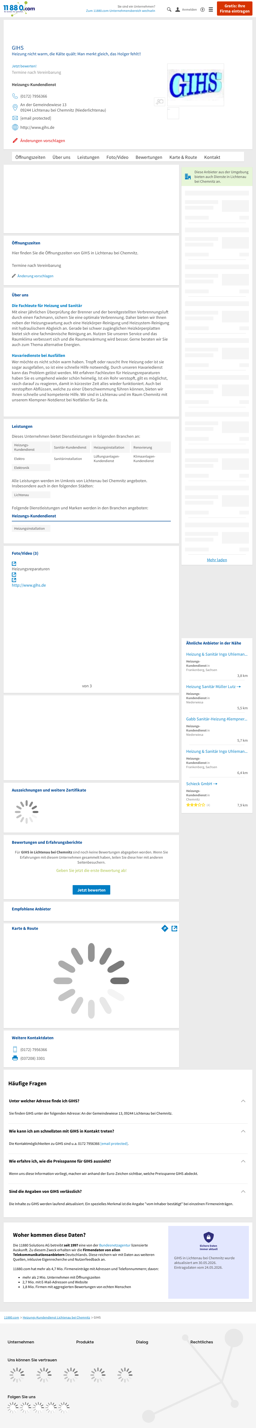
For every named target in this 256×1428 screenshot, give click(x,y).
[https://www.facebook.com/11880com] (13, 1407)
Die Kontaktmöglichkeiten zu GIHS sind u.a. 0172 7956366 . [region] (69, 1143)
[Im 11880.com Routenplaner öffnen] (164, 927)
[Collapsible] (243, 1101)
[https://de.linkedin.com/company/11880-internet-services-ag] (51, 1407)
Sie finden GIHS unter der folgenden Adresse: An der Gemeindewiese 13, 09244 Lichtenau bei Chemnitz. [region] (90, 1113)
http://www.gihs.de (29, 585)
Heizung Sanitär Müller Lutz (211, 686)
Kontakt (212, 157)
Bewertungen (149, 157)
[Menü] (213, 9)
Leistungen (88, 157)
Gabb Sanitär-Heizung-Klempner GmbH (217, 719)
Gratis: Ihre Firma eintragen (235, 8)
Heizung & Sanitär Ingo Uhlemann (216, 654)
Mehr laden (217, 560)
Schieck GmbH (199, 783)
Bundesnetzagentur (115, 1245)
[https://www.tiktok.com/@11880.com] (38, 1407)
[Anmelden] (187, 9)
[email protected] (114, 1143)
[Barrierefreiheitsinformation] (204, 9)
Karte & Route (183, 157)
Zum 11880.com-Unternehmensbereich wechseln (120, 11)
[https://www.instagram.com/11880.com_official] (25, 1407)
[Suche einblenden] (171, 9)
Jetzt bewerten (91, 890)
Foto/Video (117, 157)
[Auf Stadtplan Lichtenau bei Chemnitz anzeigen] (174, 928)
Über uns (61, 157)
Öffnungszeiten (30, 157)
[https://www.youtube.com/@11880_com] (64, 1407)
